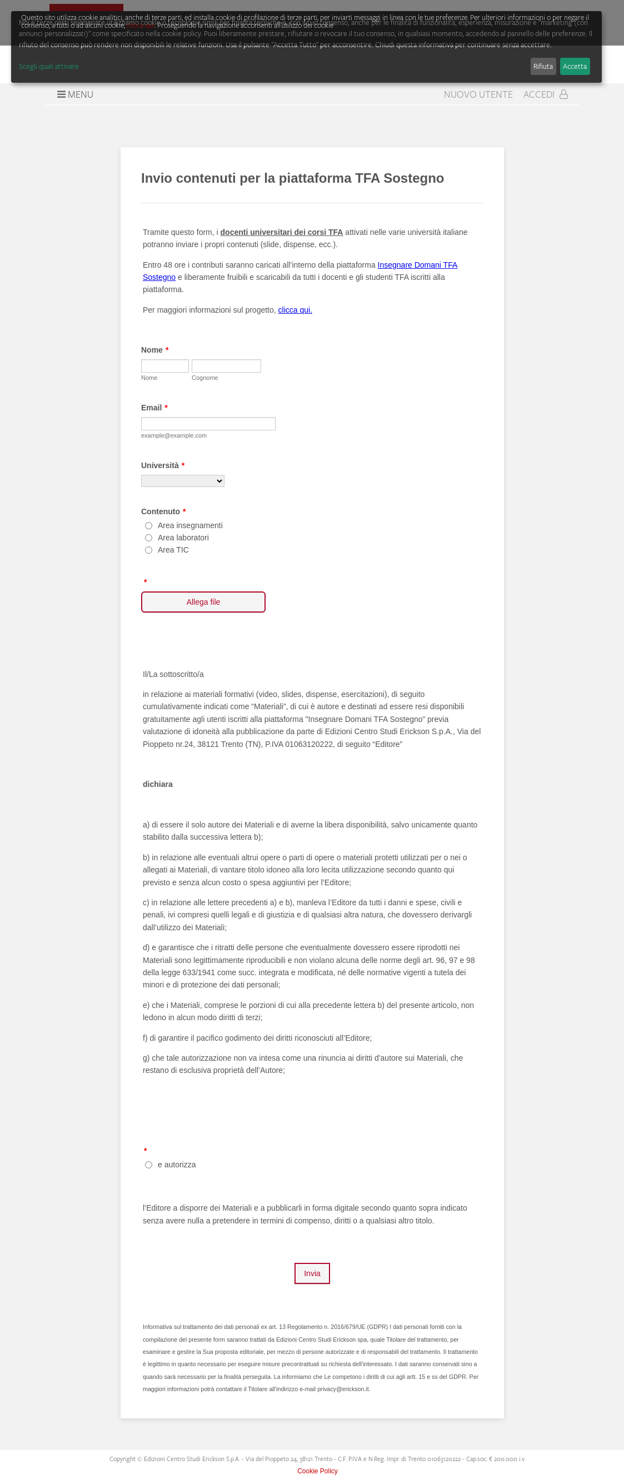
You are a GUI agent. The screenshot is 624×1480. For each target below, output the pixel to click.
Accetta (575, 66)
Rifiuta (543, 66)
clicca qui (140, 25)
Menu (73, 94)
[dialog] (306, 47)
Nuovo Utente (478, 94)
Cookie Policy (317, 1471)
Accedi (545, 94)
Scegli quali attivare (49, 66)
